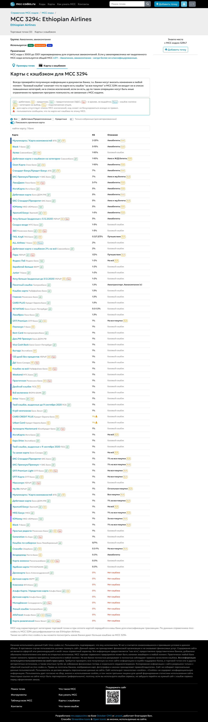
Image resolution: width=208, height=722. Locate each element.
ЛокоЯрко (18, 314)
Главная (17, 296)
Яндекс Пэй (19, 260)
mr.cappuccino (79, 715)
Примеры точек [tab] (23, 65)
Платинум (18, 326)
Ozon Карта (19, 164)
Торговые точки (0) (21, 31)
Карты (51, 4)
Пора (15, 254)
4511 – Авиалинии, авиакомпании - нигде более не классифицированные (95, 57)
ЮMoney (17, 206)
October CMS (104, 715)
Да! (14, 362)
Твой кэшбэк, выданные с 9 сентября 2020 (36, 446)
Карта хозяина (21, 560)
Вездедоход (19, 554)
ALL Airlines (19, 242)
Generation (19, 536)
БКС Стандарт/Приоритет (27, 200)
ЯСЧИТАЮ (18, 308)
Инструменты (19, 694)
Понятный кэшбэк (23, 284)
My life (16, 488)
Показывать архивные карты (30, 122)
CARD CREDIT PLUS (23, 416)
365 (15, 230)
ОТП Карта (18, 476)
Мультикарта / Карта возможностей (32, 140)
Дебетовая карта (22, 194)
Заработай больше (23, 266)
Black (15, 146)
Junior (16, 272)
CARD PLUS (19, 302)
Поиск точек (18, 688)
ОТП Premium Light (23, 470)
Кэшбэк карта (20, 290)
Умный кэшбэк (21, 609)
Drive (15, 398)
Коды (42, 4)
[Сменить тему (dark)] (192, 4)
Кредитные (61, 119)
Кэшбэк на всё (21, 368)
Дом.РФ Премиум (22, 338)
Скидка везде (20, 224)
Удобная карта (21, 566)
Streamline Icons (81, 719)
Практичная (19, 380)
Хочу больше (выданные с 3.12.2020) (33, 218)
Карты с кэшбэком (45, 31)
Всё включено (20, 392)
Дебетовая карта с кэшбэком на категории (36, 158)
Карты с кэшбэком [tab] (52, 65)
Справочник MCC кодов (24, 12)
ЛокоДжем (18, 182)
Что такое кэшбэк (69, 706)
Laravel (118, 715)
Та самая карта (21, 452)
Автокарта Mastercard (25, 428)
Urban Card (19, 422)
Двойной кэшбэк (22, 386)
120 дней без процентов (26, 356)
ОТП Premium (20, 320)
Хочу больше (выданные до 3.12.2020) (33, 278)
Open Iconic (99, 719)
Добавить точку (166, 4)
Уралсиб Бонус (21, 212)
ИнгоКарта (19, 188)
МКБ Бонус (19, 512)
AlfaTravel (18, 614)
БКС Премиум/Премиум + (27, 176)
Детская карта (21, 578)
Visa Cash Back (21, 344)
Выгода (17, 350)
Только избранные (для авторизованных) (96, 119)
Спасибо (17, 548)
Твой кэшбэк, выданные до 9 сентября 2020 (37, 404)
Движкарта (19, 572)
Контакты (83, 4)
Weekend (18, 374)
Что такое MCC (67, 688)
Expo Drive (18, 440)
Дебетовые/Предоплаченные (36, 119)
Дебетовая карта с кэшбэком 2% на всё (35, 248)
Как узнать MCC (66, 4)
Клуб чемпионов (22, 410)
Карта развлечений (24, 621)
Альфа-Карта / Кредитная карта (31, 590)
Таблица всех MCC (21, 700)
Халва (16, 152)
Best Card (18, 332)
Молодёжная (20, 602)
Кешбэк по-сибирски (24, 542)
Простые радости (22, 530)
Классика (18, 584)
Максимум (18, 482)
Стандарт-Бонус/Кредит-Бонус (30, 170)
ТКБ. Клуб (18, 236)
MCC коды (48, 12)
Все (15, 119)
